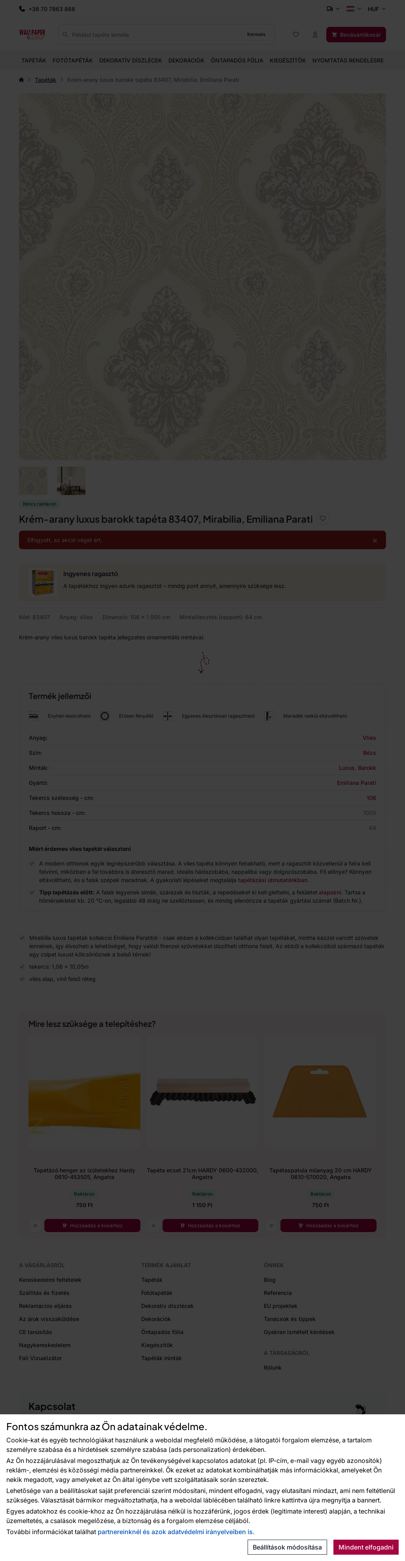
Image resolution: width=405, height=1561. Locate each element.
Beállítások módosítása (287, 1547)
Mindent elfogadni (366, 1547)
